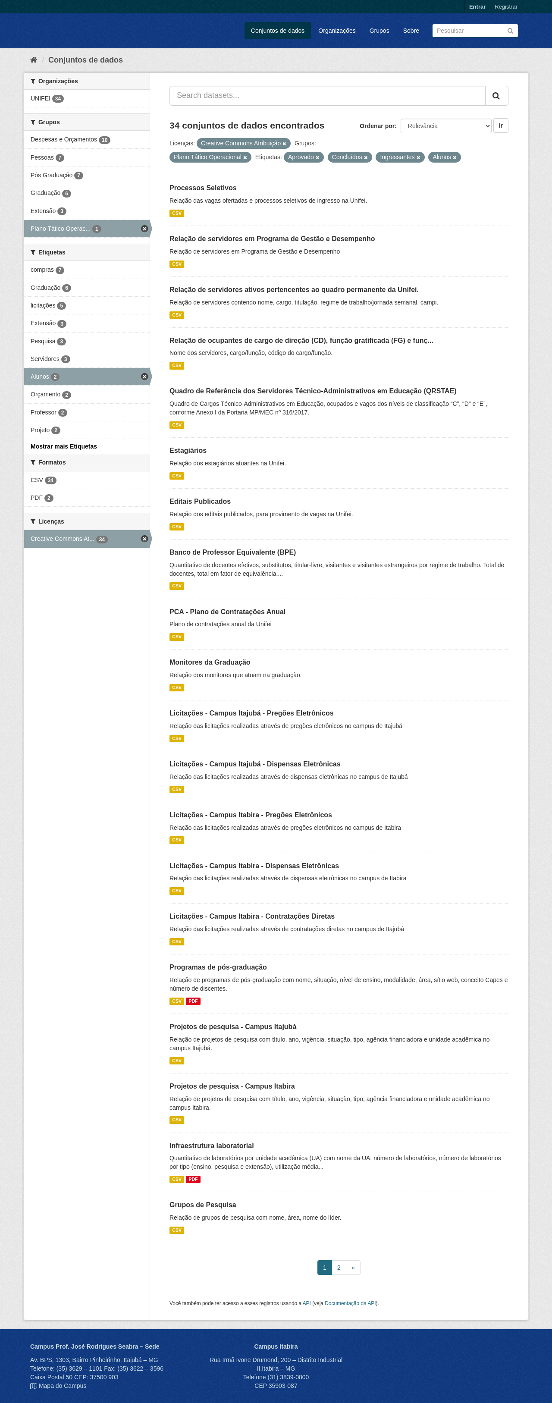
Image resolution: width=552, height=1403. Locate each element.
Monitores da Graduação (210, 662)
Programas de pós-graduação (218, 967)
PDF (193, 1001)
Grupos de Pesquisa (202, 1204)
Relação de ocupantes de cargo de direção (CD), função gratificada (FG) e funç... (301, 340)
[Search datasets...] (327, 96)
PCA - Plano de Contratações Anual (227, 611)
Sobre (411, 30)
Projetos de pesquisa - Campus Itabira (232, 1086)
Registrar (506, 6)
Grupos (379, 30)
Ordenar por (377, 125)
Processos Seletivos (203, 187)
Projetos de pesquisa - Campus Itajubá (232, 1026)
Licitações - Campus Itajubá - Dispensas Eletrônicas (255, 764)
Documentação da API (350, 1303)
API (307, 1303)
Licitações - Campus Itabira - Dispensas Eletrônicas (254, 865)
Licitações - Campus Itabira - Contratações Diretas (252, 916)
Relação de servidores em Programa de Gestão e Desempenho (272, 238)
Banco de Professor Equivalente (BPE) (232, 552)
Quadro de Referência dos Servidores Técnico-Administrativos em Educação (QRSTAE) (313, 391)
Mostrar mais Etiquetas (64, 446)
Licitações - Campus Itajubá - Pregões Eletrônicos (251, 713)
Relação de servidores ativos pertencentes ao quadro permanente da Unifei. (294, 289)
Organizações (336, 30)
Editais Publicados (200, 501)
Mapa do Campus (63, 1385)
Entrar (477, 6)
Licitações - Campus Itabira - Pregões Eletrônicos (250, 815)
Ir (501, 125)
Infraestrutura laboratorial (211, 1145)
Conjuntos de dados (278, 30)
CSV (177, 213)
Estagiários (188, 450)
